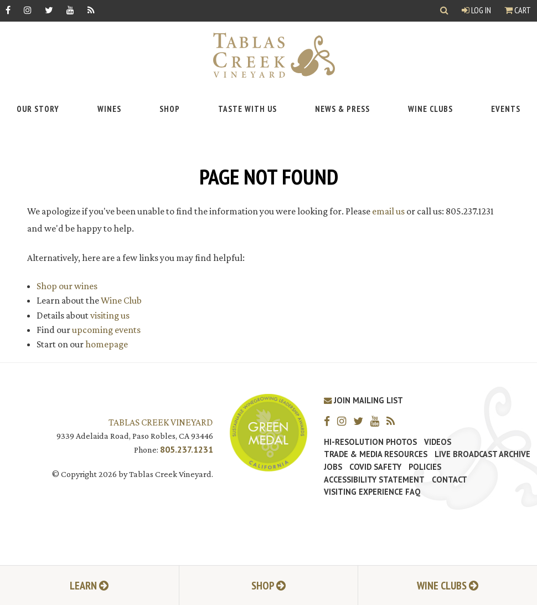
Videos (437, 442)
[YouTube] (70, 9)
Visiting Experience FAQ (372, 492)
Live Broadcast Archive (482, 454)
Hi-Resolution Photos (370, 442)
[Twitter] (49, 9)
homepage (106, 344)
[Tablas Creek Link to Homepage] (268, 55)
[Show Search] (444, 11)
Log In (476, 10)
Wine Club (121, 300)
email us (388, 211)
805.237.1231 (186, 449)
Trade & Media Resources (375, 454)
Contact (449, 480)
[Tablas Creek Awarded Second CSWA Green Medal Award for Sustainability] (268, 432)
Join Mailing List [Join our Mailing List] (363, 400)
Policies (425, 467)
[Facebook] (8, 9)
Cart (517, 10)
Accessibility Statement (374, 480)
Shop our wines (67, 285)
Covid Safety (375, 467)
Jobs (333, 467)
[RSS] (91, 9)
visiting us (110, 315)
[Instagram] (27, 9)
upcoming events (106, 329)
